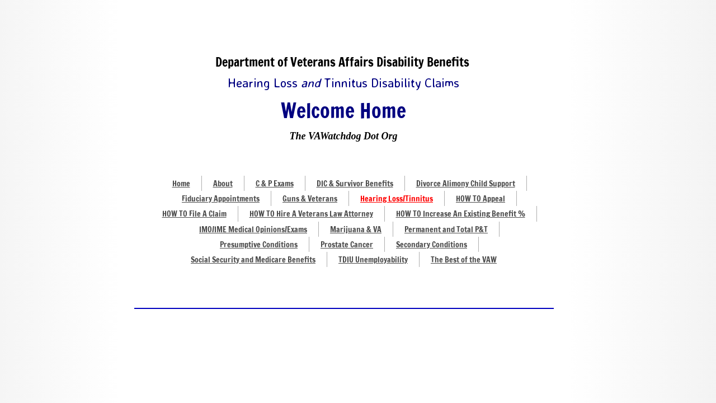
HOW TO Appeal (480, 198)
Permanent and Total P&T (446, 229)
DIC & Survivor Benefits (355, 183)
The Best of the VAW (464, 259)
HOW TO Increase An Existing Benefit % (460, 213)
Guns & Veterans (309, 198)
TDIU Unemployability (373, 259)
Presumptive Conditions (259, 244)
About (223, 183)
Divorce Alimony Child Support (465, 183)
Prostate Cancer (347, 244)
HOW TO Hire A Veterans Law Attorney (311, 213)
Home (181, 183)
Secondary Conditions (431, 244)
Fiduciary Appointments (221, 198)
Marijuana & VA (355, 229)
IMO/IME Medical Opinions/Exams (253, 229)
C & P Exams (275, 183)
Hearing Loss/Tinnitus (396, 198)
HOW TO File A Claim (194, 213)
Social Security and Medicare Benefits (253, 259)
